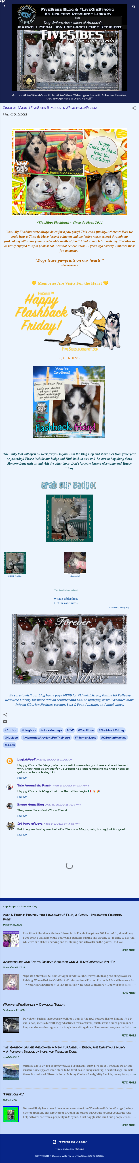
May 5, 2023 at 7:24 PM (63, 804)
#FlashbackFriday (111, 730)
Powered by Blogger (69, 1141)
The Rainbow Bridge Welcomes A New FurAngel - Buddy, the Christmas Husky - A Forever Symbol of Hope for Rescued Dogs (64, 1049)
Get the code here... (66, 603)
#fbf (70, 730)
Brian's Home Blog (30, 804)
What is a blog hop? (66, 598)
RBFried (79, 1149)
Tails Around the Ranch (34, 785)
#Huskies (11, 737)
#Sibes (10, 745)
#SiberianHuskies (113, 737)
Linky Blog (124, 607)
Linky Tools (112, 607)
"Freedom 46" (13, 1094)
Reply (22, 777)
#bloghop (29, 730)
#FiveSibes (86, 730)
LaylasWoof (26, 759)
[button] (134, 108)
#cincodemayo (51, 730)
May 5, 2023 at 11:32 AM (54, 759)
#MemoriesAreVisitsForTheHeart (46, 737)
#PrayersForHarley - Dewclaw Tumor (33, 1004)
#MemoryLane (85, 737)
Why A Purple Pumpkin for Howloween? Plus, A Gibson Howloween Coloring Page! (62, 917)
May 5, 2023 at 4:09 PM (71, 785)
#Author (11, 730)
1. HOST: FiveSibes (14, 576)
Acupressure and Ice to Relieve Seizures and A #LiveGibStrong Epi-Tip (59, 962)
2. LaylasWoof (75, 576)
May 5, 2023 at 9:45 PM (61, 823)
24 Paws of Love (29, 823)
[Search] (134, 7)
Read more (129, 950)
